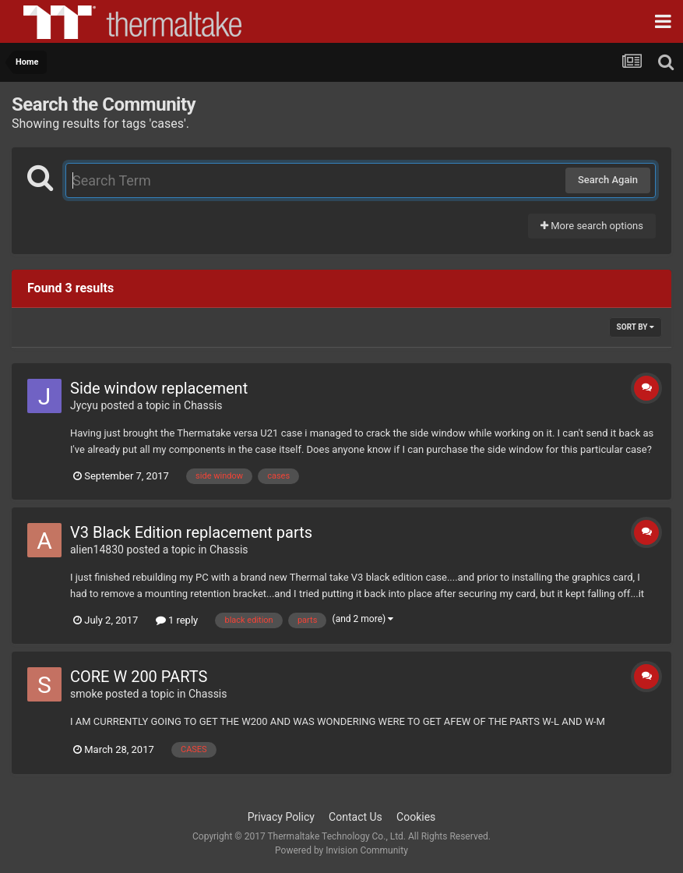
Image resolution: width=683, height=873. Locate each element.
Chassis (203, 405)
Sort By (635, 327)
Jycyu (84, 405)
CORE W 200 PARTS (138, 676)
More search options (591, 226)
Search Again (608, 180)
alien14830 (97, 549)
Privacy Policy (281, 817)
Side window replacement (159, 388)
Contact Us (355, 817)
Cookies (415, 817)
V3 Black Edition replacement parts (191, 532)
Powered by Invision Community (341, 850)
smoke (86, 693)
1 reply (177, 620)
